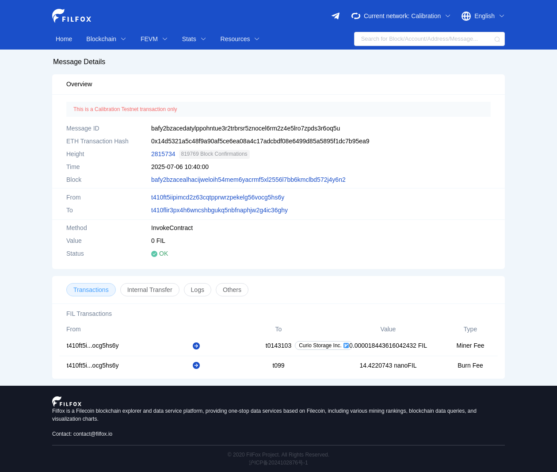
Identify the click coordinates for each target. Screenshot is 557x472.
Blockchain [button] (106, 38)
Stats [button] (194, 38)
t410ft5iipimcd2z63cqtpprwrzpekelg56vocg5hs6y (217, 197)
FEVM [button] (154, 38)
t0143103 (278, 345)
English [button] (489, 15)
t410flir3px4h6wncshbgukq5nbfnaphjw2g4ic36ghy (219, 210)
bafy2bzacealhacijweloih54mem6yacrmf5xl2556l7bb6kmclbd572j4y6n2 (248, 179)
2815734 (163, 153)
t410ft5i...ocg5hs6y (93, 345)
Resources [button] (240, 38)
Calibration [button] (431, 15)
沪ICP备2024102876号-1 (278, 463)
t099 (278, 365)
